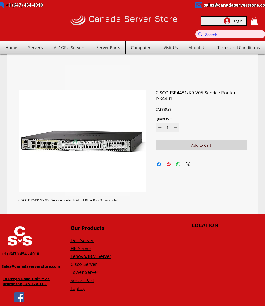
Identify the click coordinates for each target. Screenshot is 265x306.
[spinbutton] (167, 127)
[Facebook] (19, 297)
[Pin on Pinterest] (169, 164)
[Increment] (175, 127)
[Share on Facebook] (159, 164)
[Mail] (198, 5)
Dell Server (82, 240)
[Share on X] (188, 164)
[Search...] (229, 35)
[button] (254, 21)
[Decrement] (159, 127)
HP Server (80, 248)
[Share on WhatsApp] (178, 164)
